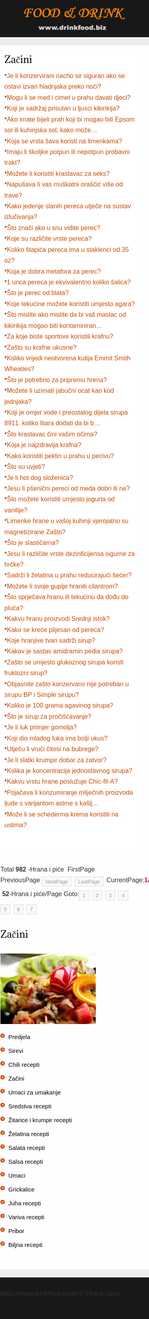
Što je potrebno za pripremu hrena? (57, 380)
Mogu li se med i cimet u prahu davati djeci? (68, 97)
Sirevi (15, 1050)
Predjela (19, 1037)
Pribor (16, 1231)
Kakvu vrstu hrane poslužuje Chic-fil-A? (62, 781)
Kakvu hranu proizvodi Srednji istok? (58, 618)
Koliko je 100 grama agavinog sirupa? (60, 705)
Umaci (16, 1175)
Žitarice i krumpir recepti (40, 1120)
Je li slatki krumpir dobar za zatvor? (56, 760)
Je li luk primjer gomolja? (42, 727)
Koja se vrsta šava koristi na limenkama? (64, 141)
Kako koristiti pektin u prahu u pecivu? (60, 456)
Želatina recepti (28, 1134)
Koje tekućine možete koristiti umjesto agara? (71, 304)
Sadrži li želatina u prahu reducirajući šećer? (69, 575)
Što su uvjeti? (26, 466)
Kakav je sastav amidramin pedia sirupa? (65, 651)
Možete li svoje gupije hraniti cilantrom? (62, 586)
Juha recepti (24, 1203)
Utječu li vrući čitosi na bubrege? (52, 749)
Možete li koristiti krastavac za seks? (58, 173)
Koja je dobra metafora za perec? (54, 271)
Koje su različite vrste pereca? (49, 238)
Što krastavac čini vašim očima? (52, 434)
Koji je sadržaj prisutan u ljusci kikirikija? (63, 108)
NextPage (56, 882)
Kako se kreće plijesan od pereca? (55, 629)
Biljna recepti (25, 1244)
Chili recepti (23, 1064)
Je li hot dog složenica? (40, 477)
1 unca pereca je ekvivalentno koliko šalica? (68, 282)
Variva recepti (26, 1217)
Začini (16, 1078)
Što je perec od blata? (38, 292)
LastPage (89, 882)
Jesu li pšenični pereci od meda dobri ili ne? (68, 488)
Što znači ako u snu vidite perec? (53, 228)
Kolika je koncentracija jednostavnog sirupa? (69, 770)
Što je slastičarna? (33, 542)
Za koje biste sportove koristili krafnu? (60, 336)
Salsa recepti (25, 1161)
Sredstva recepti (29, 1106)
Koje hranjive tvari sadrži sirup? (51, 640)
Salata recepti (26, 1147)
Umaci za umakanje (34, 1092)
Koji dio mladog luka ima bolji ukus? (57, 738)
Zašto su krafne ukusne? (41, 347)
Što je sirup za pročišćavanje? (49, 716)
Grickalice (21, 1189)
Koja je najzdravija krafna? (44, 445)
